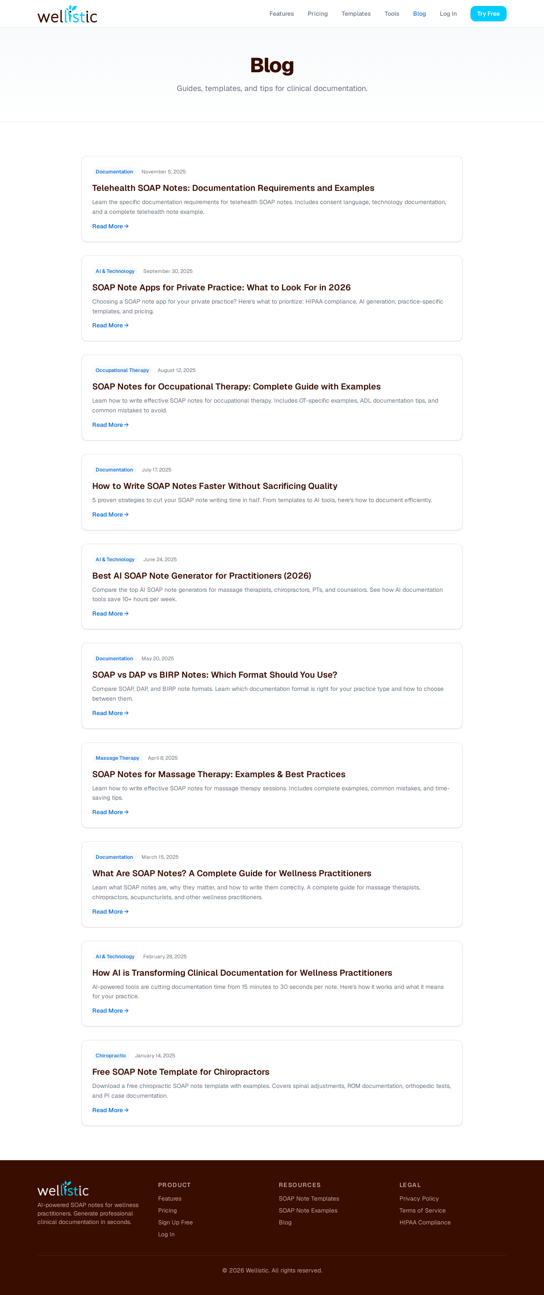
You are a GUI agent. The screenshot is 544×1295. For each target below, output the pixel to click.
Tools (392, 13)
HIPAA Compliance (425, 1222)
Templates (356, 13)
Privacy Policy (419, 1198)
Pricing (318, 13)
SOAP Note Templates (309, 1198)
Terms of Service (423, 1210)
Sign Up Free (175, 1222)
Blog (419, 13)
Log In (448, 13)
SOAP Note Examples (308, 1210)
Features (281, 13)
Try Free (488, 13)
